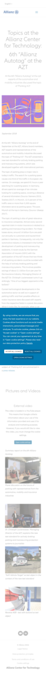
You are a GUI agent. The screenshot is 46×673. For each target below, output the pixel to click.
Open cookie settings (23, 357)
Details (29, 343)
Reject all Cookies (32, 351)
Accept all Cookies (14, 351)
